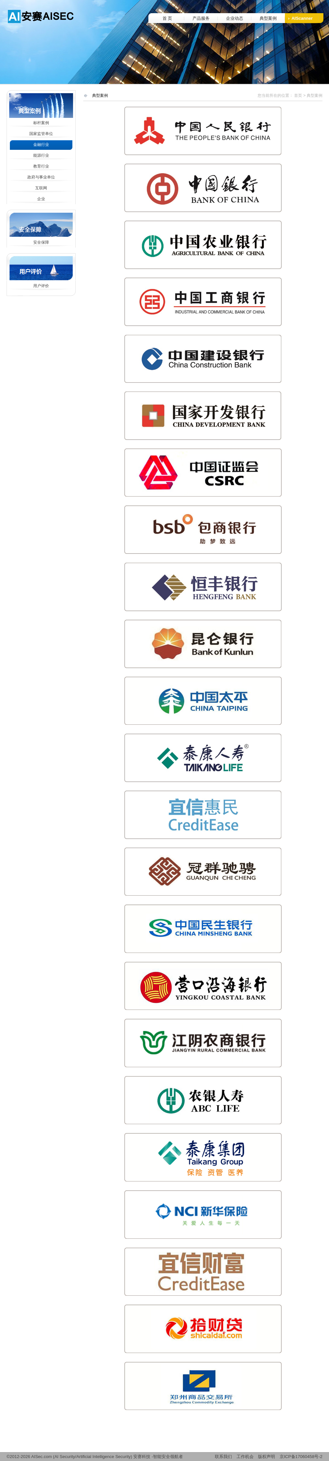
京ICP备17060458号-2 (301, 1456)
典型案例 (268, 18)
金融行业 (41, 144)
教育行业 (41, 166)
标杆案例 (41, 123)
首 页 (167, 18)
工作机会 (245, 1456)
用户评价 (41, 286)
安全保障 (41, 242)
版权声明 (266, 1456)
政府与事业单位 (41, 177)
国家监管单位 (41, 133)
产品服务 (201, 18)
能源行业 (41, 155)
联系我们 (223, 1456)
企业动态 (234, 18)
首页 (298, 95)
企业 (41, 199)
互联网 (41, 188)
